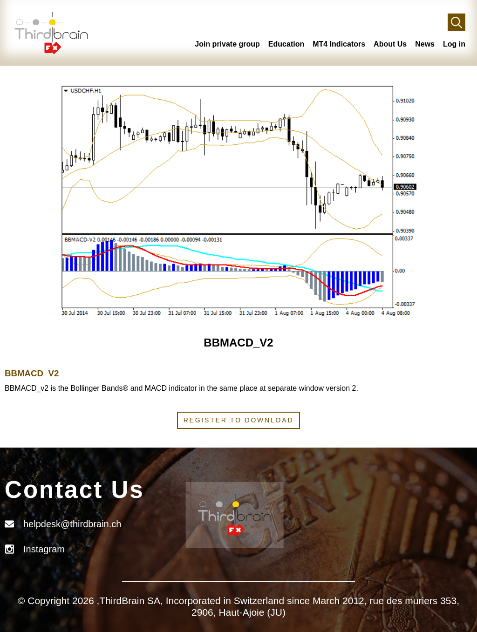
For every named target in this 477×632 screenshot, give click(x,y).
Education (286, 44)
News (425, 44)
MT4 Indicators (339, 44)
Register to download (239, 420)
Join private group (227, 44)
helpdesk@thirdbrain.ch (72, 524)
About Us (390, 44)
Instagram (44, 549)
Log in (454, 44)
